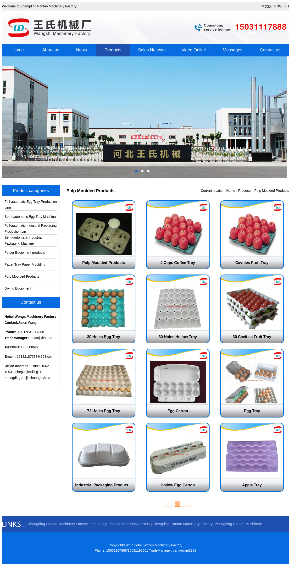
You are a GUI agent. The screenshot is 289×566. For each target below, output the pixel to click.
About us (50, 50)
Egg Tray (252, 411)
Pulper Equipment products (25, 252)
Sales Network (152, 50)
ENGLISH (281, 6)
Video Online (194, 50)
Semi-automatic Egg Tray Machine (30, 217)
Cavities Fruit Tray (252, 263)
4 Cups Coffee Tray (178, 263)
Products (112, 50)
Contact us (270, 50)
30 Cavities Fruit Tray (252, 337)
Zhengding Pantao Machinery (238, 524)
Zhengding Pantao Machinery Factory (58, 524)
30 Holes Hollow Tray (178, 337)
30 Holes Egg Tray (103, 337)
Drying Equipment (18, 288)
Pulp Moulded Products (22, 276)
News (81, 50)
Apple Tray (252, 485)
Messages (232, 50)
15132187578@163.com (35, 356)
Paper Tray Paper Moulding (25, 264)
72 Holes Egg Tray (103, 411)
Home (18, 50)
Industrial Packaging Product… (103, 485)
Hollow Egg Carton (178, 485)
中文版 (266, 6)
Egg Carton (177, 411)
